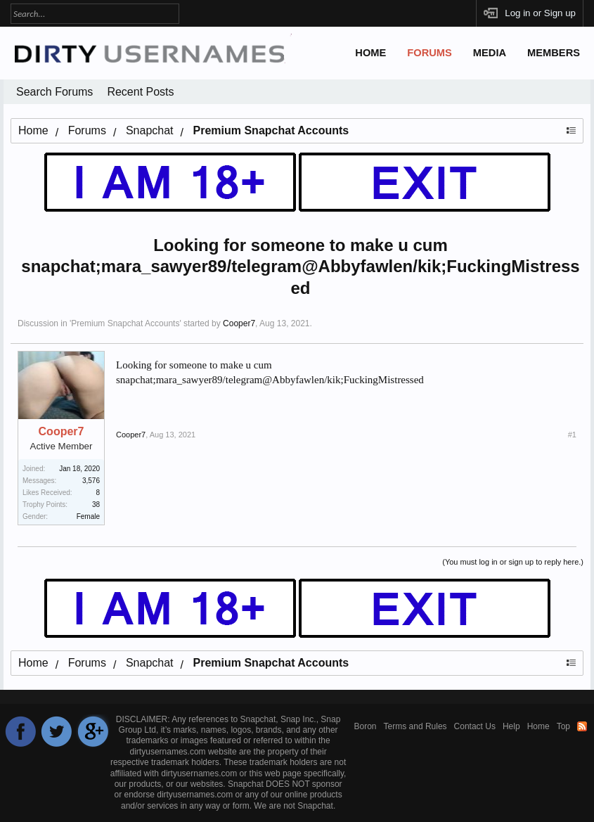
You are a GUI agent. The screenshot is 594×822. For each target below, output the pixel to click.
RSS (582, 726)
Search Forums (54, 92)
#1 (572, 434)
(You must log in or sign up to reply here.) (512, 562)
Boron (365, 726)
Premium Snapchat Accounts (125, 323)
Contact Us (475, 726)
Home (370, 52)
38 (96, 504)
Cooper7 (239, 323)
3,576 (91, 480)
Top (563, 726)
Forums (429, 52)
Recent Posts (140, 92)
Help (511, 726)
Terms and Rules (415, 726)
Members (553, 52)
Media (489, 52)
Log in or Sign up (540, 13)
